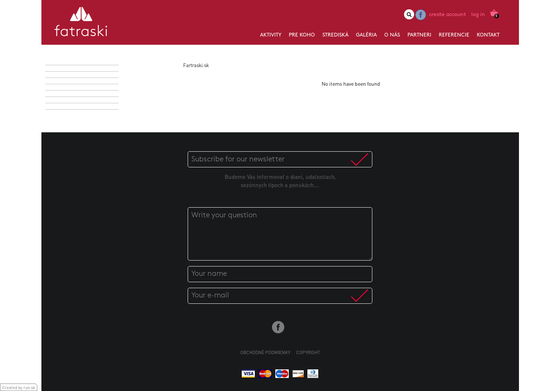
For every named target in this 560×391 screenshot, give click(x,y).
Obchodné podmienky (265, 352)
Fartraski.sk (196, 65)
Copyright (308, 352)
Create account (447, 15)
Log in (478, 15)
